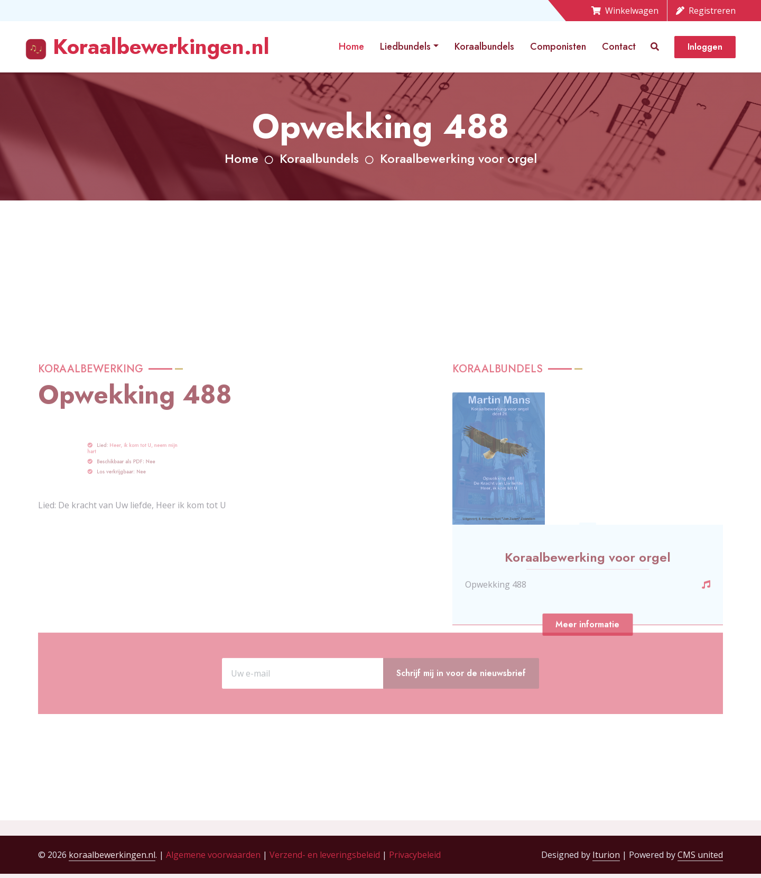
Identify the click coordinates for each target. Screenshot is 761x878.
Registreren (706, 10)
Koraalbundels (484, 46)
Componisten (558, 46)
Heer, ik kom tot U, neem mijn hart (133, 533)
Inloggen (705, 47)
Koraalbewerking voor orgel (458, 158)
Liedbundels (405, 46)
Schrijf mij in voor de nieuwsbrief (461, 705)
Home (351, 46)
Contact (619, 46)
